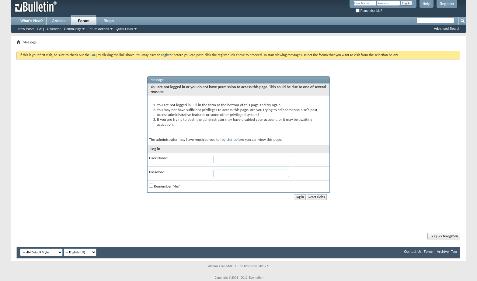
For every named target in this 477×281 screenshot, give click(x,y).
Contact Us (412, 251)
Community (72, 29)
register (227, 139)
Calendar (54, 29)
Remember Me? (369, 10)
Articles (58, 21)
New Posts (26, 29)
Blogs (109, 21)
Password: (157, 172)
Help (426, 4)
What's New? (31, 21)
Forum (83, 21)
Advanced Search (447, 28)
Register (447, 4)
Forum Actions (98, 29)
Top (454, 251)
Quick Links (124, 29)
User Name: (158, 158)
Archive (443, 251)
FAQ (40, 29)
